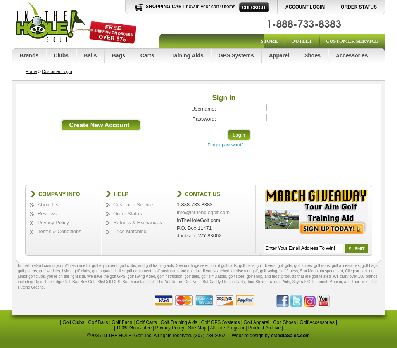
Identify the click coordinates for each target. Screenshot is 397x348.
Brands (29, 55)
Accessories (352, 55)
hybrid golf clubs (76, 271)
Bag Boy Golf (83, 282)
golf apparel (102, 271)
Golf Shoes (284, 322)
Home (31, 71)
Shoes (312, 55)
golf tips (193, 271)
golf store (236, 276)
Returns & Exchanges (137, 222)
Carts (147, 55)
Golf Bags (122, 322)
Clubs (61, 55)
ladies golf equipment (133, 271)
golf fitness (288, 271)
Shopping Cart (165, 6)
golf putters (27, 271)
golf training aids (160, 265)
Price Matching (130, 231)
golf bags (370, 265)
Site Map (197, 328)
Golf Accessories (317, 322)
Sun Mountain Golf (139, 282)
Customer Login (57, 71)
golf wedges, (50, 271)
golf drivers (265, 265)
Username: (203, 109)
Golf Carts (146, 322)
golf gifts (285, 265)
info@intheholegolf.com (203, 212)
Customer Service (352, 41)
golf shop (254, 276)
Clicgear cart (356, 271)
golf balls (246, 265)
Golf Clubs (73, 322)
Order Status (359, 7)
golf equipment (104, 265)
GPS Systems (236, 55)
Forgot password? (225, 144)
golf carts (229, 265)
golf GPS (117, 276)
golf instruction (169, 276)
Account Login (305, 7)
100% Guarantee (134, 328)
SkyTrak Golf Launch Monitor (317, 282)
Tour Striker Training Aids (268, 282)
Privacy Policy (53, 222)
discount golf (247, 271)
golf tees (192, 276)
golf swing (268, 271)
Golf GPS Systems (220, 322)
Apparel (279, 55)
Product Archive (264, 328)
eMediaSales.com (290, 335)
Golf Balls (98, 322)
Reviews (47, 213)
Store (269, 41)
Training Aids (186, 55)
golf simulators (213, 276)
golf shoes (303, 265)
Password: (204, 119)
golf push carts (166, 271)
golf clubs (127, 265)
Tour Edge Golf (58, 282)
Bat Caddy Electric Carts (224, 282)
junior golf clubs (31, 276)
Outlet (301, 41)
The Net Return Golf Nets (178, 282)
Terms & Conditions (59, 231)
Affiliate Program (227, 328)
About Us (48, 205)
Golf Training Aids (179, 322)
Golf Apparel (256, 322)
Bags (118, 55)
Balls (90, 55)
